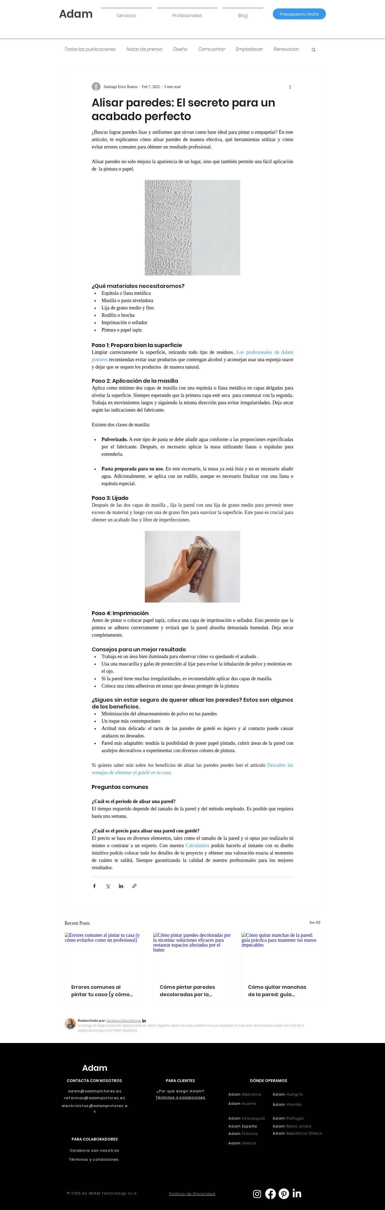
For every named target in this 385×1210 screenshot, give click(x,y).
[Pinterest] (284, 1193)
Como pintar (211, 49)
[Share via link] (134, 886)
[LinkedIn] (144, 1021)
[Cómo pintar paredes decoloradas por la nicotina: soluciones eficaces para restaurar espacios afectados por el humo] (192, 955)
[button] (126, 13)
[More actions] (290, 86)
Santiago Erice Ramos (124, 1020)
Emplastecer (249, 49)
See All (314, 922)
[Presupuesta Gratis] (299, 13)
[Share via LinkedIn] (121, 886)
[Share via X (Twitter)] (107, 886)
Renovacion (286, 49)
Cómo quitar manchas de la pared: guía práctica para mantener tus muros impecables (279, 991)
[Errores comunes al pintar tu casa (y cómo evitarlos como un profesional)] (104, 955)
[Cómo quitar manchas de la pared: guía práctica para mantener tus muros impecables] (281, 955)
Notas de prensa (144, 49)
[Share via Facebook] (94, 886)
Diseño (180, 49)
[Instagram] (257, 1193)
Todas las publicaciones (90, 49)
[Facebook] (270, 1193)
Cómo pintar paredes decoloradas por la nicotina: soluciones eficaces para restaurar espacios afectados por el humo (191, 991)
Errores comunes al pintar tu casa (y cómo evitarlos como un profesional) (100, 991)
